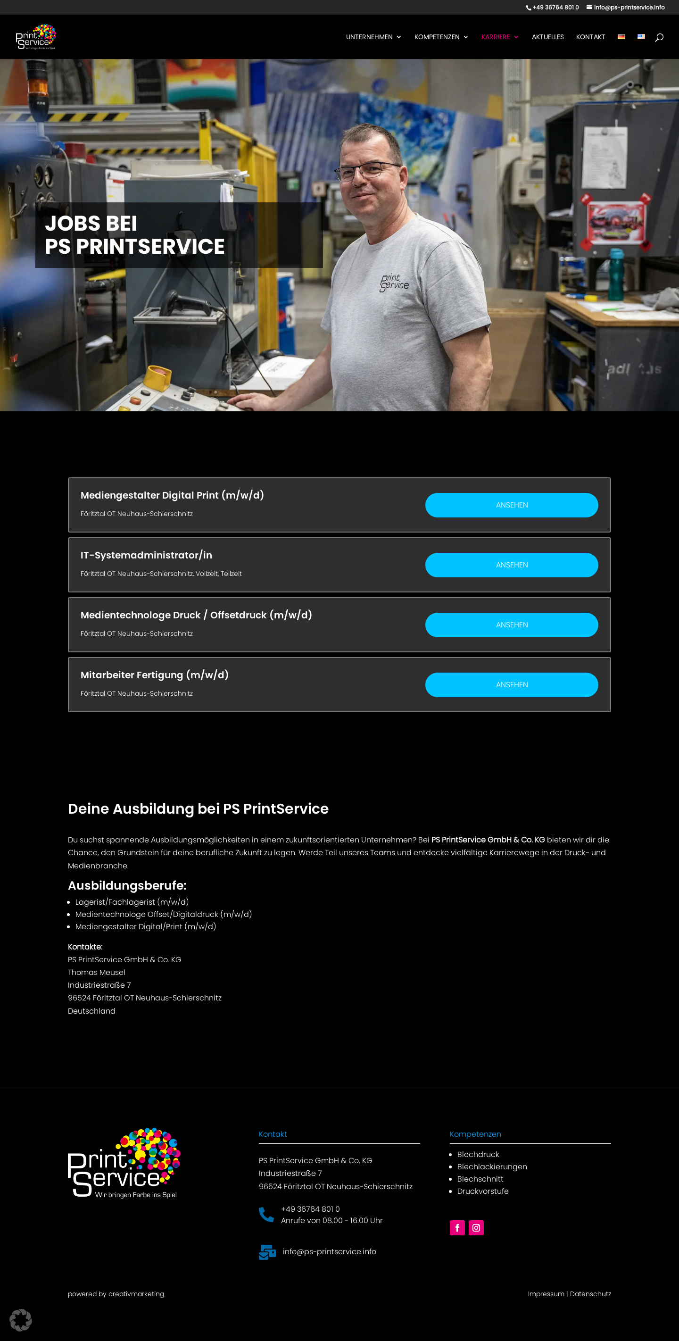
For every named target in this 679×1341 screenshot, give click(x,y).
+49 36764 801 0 (310, 1209)
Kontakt (590, 37)
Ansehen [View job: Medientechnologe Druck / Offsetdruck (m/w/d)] (512, 624)
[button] (20, 1320)
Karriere (495, 37)
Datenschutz (590, 1294)
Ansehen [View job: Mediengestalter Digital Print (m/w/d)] (512, 505)
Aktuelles (548, 37)
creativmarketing (136, 1294)
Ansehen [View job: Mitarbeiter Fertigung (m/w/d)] (512, 684)
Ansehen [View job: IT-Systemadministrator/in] (512, 564)
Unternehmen (369, 37)
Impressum (546, 1294)
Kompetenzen (437, 37)
